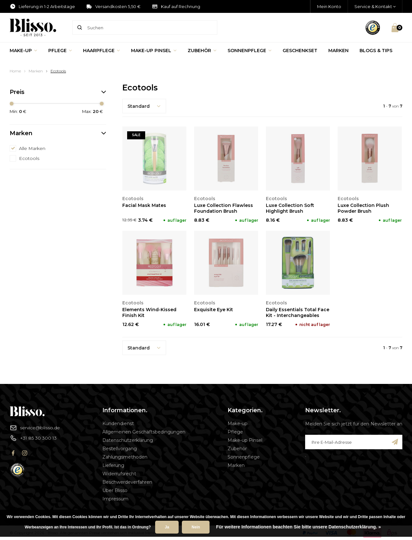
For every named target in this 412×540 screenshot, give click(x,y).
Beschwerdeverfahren (127, 482)
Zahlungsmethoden (124, 457)
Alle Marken (32, 148)
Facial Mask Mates (144, 205)
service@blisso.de (35, 427)
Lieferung (113, 465)
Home (15, 71)
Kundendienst (118, 423)
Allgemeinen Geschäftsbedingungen (143, 432)
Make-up (23, 50)
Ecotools (58, 71)
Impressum (115, 499)
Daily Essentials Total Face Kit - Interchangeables (297, 312)
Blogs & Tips (376, 50)
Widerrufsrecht (119, 474)
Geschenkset (300, 50)
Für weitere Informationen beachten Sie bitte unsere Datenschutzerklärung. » (298, 526)
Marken (338, 50)
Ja (167, 527)
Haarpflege (101, 50)
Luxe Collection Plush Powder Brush (363, 208)
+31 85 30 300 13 (33, 438)
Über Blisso (114, 490)
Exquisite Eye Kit (213, 309)
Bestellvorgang (119, 449)
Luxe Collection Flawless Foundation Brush (223, 208)
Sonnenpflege (250, 50)
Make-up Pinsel (154, 50)
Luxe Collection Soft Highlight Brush (290, 208)
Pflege (60, 50)
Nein (196, 527)
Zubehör (202, 50)
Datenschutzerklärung (127, 440)
